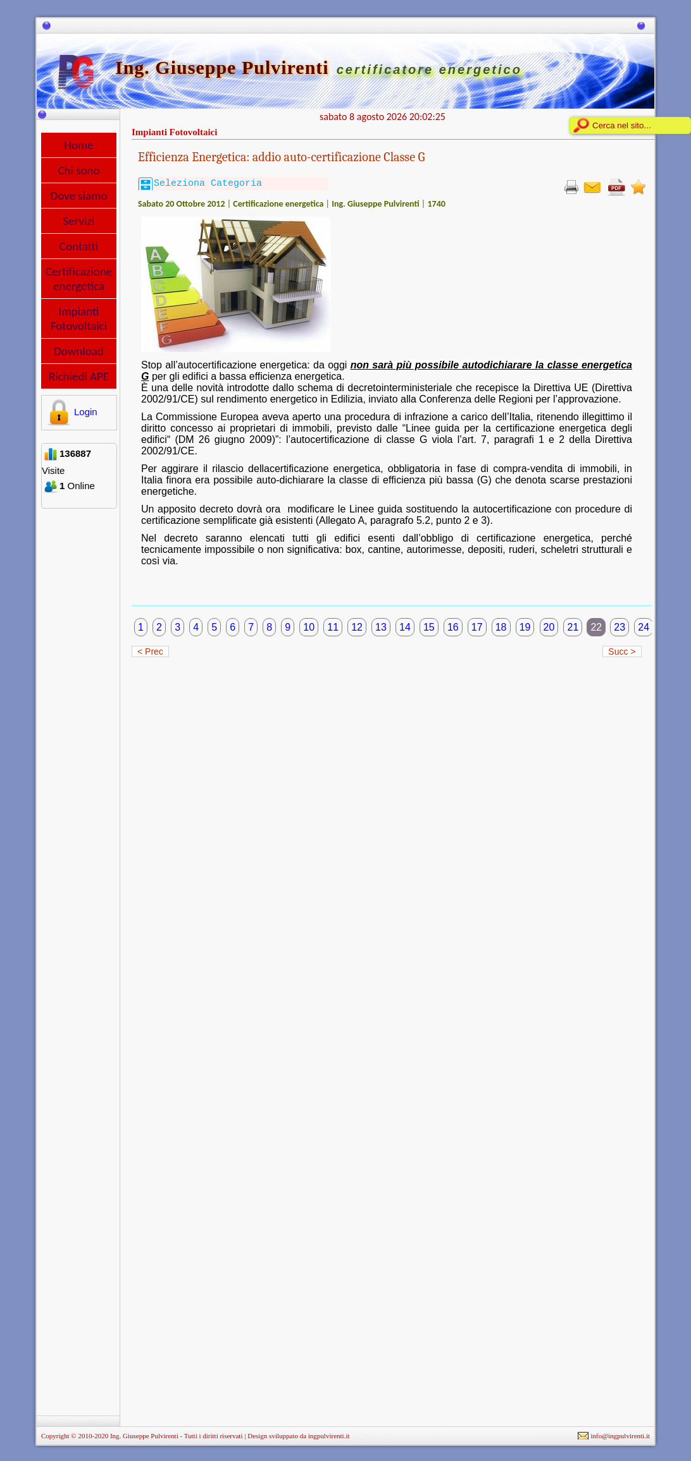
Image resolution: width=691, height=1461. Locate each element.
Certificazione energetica (79, 278)
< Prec (150, 651)
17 (477, 627)
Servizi (79, 221)
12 (357, 627)
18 (501, 627)
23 (619, 627)
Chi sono (78, 170)
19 (525, 627)
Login (70, 411)
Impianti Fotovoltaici (79, 318)
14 (405, 627)
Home (79, 145)
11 (333, 627)
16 (453, 627)
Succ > (621, 651)
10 (308, 627)
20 (549, 627)
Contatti (78, 246)
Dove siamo (79, 195)
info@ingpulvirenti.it (620, 1436)
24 (643, 627)
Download (79, 351)
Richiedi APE (79, 376)
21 (572, 627)
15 (429, 627)
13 (381, 627)
